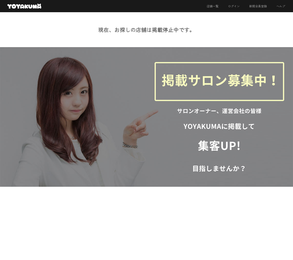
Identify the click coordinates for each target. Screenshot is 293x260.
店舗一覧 (213, 6)
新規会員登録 (258, 6)
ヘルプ (280, 6)
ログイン (234, 6)
